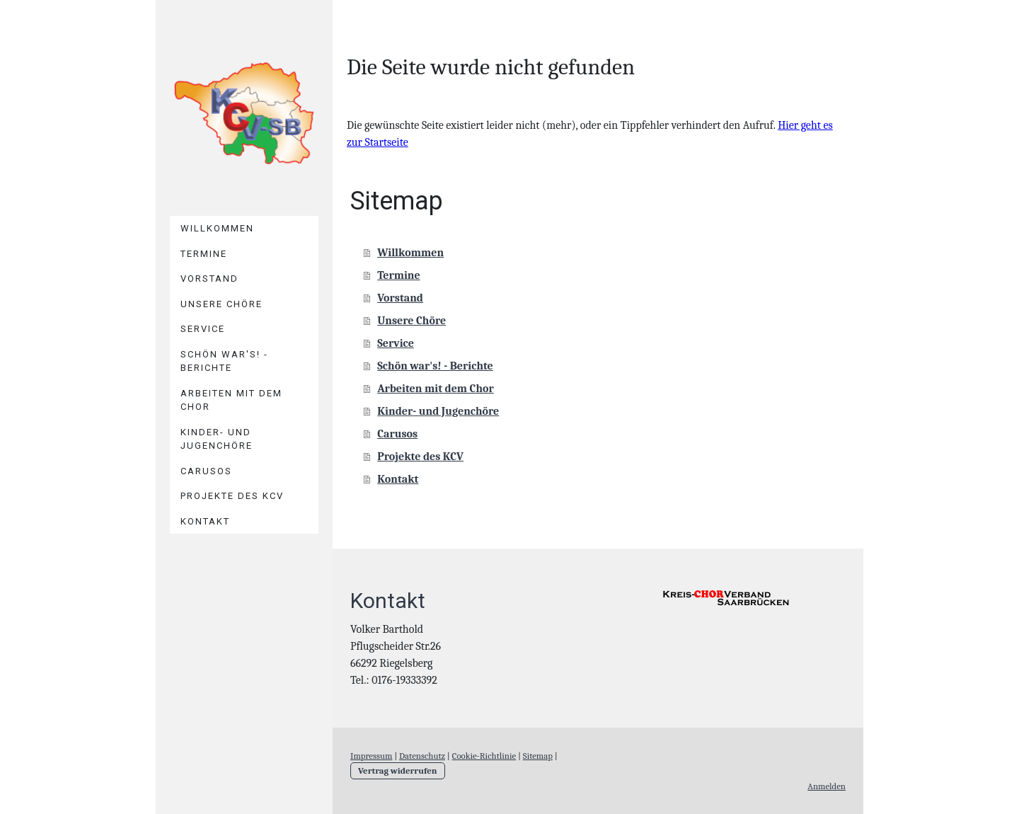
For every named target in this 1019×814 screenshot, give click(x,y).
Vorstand (209, 278)
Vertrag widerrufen (397, 770)
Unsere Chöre (221, 304)
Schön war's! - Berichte (224, 361)
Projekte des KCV (232, 496)
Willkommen (217, 228)
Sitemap (538, 755)
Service (202, 328)
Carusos (206, 471)
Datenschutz (422, 755)
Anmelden (826, 786)
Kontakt (205, 521)
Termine (203, 253)
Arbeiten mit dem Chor (231, 400)
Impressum (371, 755)
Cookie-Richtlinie (484, 755)
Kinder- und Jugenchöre (216, 439)
